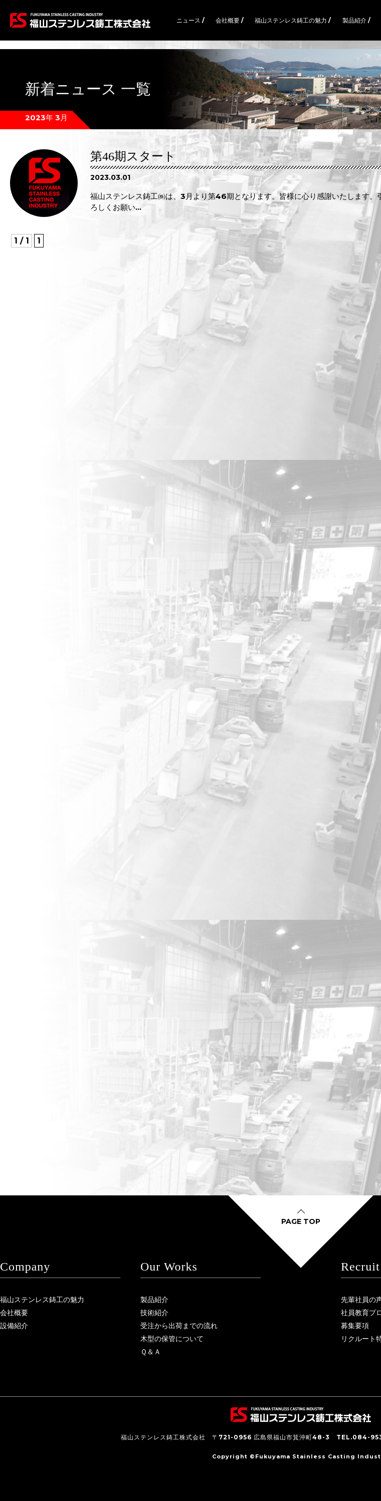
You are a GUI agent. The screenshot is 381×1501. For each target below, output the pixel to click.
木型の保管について (172, 1338)
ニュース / (190, 20)
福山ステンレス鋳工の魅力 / (293, 20)
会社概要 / (230, 20)
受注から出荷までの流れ (179, 1325)
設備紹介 (14, 1325)
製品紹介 (154, 1299)
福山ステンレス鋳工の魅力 (42, 1299)
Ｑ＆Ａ (150, 1351)
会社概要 (14, 1312)
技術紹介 (154, 1312)
